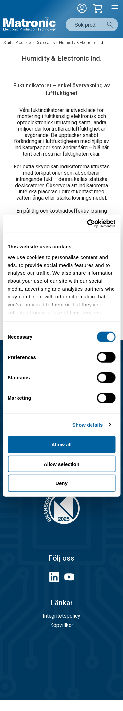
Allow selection (61, 464)
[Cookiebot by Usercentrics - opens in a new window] (87, 223)
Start (7, 42)
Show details (87, 424)
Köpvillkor (61, 625)
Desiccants (45, 42)
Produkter (23, 42)
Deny (61, 483)
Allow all (61, 444)
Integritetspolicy (61, 616)
